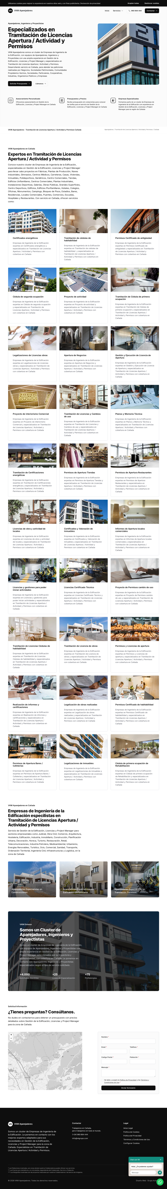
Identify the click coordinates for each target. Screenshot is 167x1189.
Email (104, 1047)
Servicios (118, 11)
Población (134, 1057)
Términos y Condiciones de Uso (136, 1139)
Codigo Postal (107, 1057)
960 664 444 (135, 11)
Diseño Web (141, 1180)
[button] (45, 1061)
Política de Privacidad (128, 1080)
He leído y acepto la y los (126, 1081)
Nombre (105, 1037)
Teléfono (134, 1047)
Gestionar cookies (152, 3)
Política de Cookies (131, 1132)
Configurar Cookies (131, 1143)
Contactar (152, 11)
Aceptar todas (133, 3)
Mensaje (105, 1067)
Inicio (107, 11)
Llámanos (41, 84)
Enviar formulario (128, 1088)
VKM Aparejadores (20, 10)
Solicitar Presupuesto (20, 84)
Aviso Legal (128, 1128)
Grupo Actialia (153, 1180)
